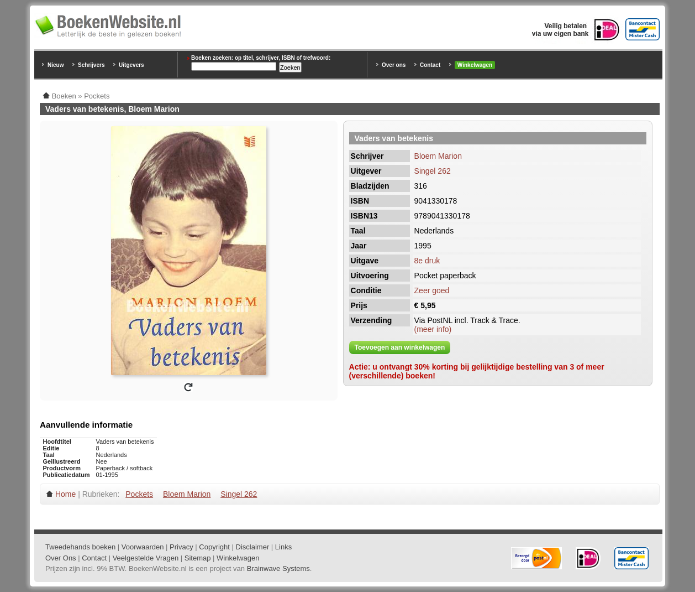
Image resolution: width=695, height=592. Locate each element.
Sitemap (198, 558)
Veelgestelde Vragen (146, 558)
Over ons (394, 65)
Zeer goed (432, 290)
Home (65, 494)
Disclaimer (253, 547)
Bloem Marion (438, 156)
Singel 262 (432, 171)
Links (283, 547)
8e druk (427, 260)
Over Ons (60, 558)
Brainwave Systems (278, 568)
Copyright (214, 547)
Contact (430, 65)
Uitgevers (131, 65)
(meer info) (433, 329)
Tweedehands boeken (80, 547)
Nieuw (56, 65)
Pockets (139, 494)
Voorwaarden (143, 547)
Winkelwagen (474, 65)
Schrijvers (91, 65)
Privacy (181, 547)
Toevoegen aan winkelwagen (400, 347)
